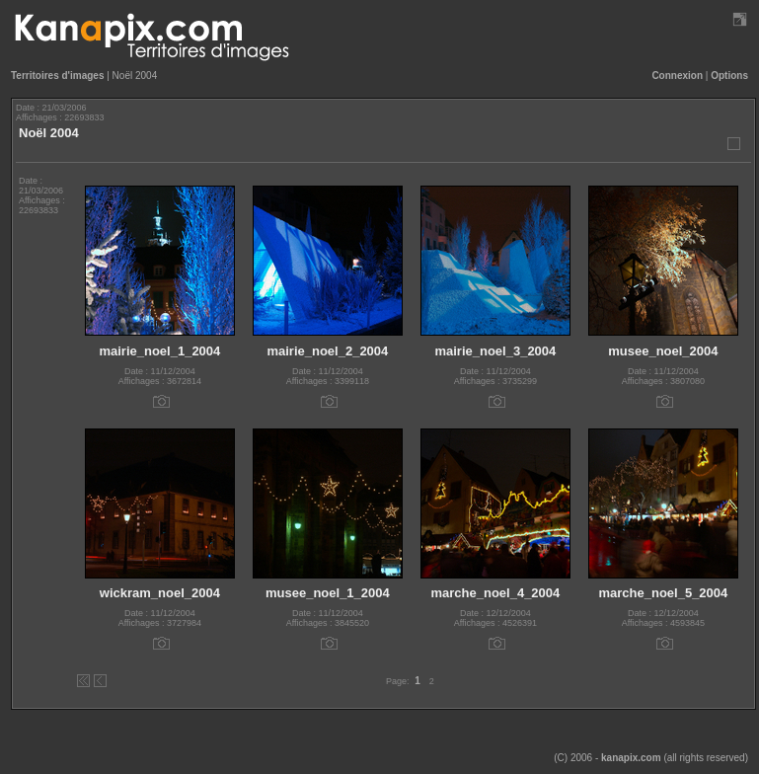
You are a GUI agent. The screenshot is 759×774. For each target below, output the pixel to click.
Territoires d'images (57, 75)
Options (729, 75)
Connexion (677, 75)
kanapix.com (631, 757)
